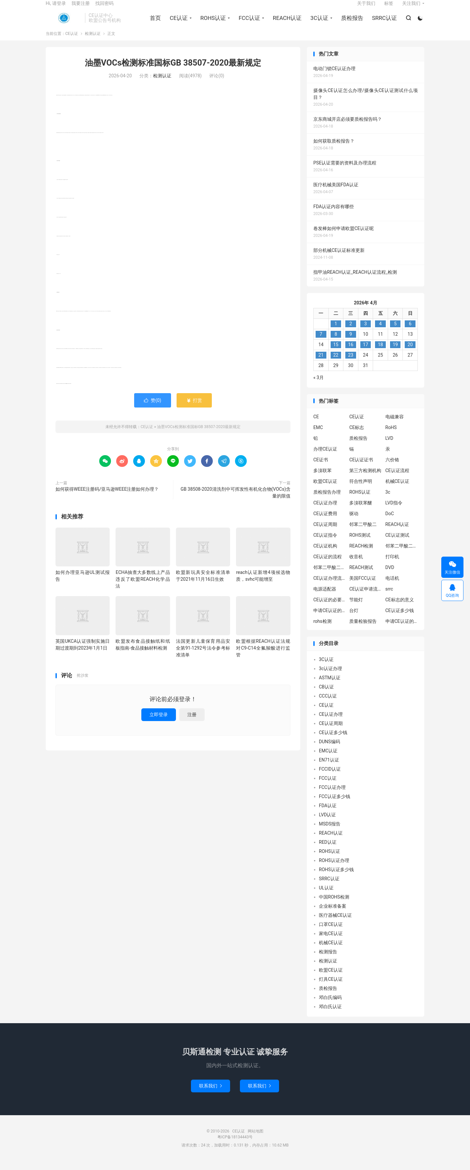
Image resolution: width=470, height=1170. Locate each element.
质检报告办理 (327, 500)
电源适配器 (324, 597)
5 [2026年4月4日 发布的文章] (395, 332)
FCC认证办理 (332, 795)
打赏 (194, 409)
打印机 (392, 565)
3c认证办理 (330, 677)
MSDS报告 (329, 832)
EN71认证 (329, 768)
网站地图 (255, 1139)
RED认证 (328, 850)
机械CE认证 (397, 490)
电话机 (392, 587)
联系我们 (210, 1094)
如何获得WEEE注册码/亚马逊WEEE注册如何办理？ (107, 497)
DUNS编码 (329, 750)
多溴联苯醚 (360, 511)
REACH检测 (361, 554)
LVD (389, 447)
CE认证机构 (325, 554)
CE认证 (64, 23)
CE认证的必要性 (329, 608)
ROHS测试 (359, 544)
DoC (389, 522)
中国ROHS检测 (334, 905)
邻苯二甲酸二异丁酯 (401, 554)
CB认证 (326, 695)
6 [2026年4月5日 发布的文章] (410, 332)
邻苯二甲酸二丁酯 (329, 576)
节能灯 (356, 608)
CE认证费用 (325, 522)
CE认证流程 (397, 479)
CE (316, 425)
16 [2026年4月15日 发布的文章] (350, 353)
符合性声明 (360, 490)
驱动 (353, 522)
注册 (191, 723)
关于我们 (366, 8)
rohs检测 (322, 630)
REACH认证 (286, 23)
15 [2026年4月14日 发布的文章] (335, 353)
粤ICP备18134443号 (235, 1145)
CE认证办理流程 (329, 587)
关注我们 (411, 8)
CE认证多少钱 (399, 619)
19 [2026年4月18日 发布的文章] (395, 353)
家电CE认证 (331, 942)
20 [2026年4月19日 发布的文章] (410, 353)
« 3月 (318, 386)
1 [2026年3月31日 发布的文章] (336, 332)
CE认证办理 (325, 511)
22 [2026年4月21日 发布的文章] (335, 363)
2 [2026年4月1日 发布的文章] (350, 332)
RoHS (391, 436)
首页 (154, 23)
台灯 (353, 619)
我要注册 (80, 8)
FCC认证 (248, 23)
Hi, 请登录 (56, 8)
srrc (389, 597)
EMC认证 (328, 759)
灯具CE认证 (331, 987)
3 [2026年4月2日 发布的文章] (365, 332)
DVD (389, 576)
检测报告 (328, 960)
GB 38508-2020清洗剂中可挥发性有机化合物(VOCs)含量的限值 (235, 501)
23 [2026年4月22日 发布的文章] (350, 363)
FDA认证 (328, 814)
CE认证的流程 (327, 565)
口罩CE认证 (331, 932)
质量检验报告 (363, 630)
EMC (318, 436)
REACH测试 (361, 576)
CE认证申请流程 (365, 597)
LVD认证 (327, 823)
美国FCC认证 (362, 587)
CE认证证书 (361, 468)
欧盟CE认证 (325, 490)
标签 (388, 8)
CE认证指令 (325, 544)
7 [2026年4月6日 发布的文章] (321, 342)
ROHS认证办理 (334, 868)
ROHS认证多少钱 (336, 878)
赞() (152, 409)
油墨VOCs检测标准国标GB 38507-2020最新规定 (173, 71)
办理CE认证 (325, 457)
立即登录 (158, 723)
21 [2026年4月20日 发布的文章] (320, 363)
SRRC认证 (383, 23)
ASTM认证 (329, 686)
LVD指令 (393, 511)
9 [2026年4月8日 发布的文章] (350, 342)
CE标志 (356, 436)
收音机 (356, 565)
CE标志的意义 (399, 608)
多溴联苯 (322, 479)
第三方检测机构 (365, 479)
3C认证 (318, 23)
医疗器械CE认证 (335, 923)
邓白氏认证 (330, 1015)
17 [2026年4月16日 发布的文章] (365, 353)
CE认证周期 (325, 533)
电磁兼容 (394, 425)
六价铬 (392, 468)
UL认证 (326, 896)
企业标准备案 (332, 914)
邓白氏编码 (330, 1005)
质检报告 (351, 23)
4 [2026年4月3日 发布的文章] (380, 332)
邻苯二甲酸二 (363, 533)
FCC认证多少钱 (334, 805)
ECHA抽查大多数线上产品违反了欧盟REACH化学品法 (143, 587)
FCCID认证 (330, 777)
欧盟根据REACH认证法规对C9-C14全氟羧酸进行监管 (263, 656)
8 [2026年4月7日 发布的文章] (336, 342)
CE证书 (320, 468)
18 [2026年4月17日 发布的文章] (380, 353)
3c (387, 500)
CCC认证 (328, 704)
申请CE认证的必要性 (329, 619)
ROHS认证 (212, 23)
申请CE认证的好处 (401, 630)
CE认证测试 (397, 544)
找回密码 (104, 8)
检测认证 (93, 42)
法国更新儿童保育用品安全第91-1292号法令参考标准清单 (203, 656)
